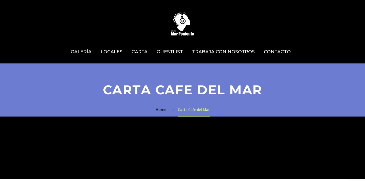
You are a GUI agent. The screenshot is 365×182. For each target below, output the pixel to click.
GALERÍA (81, 52)
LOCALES (111, 52)
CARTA (140, 52)
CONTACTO (277, 52)
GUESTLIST (170, 52)
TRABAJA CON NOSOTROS (223, 52)
